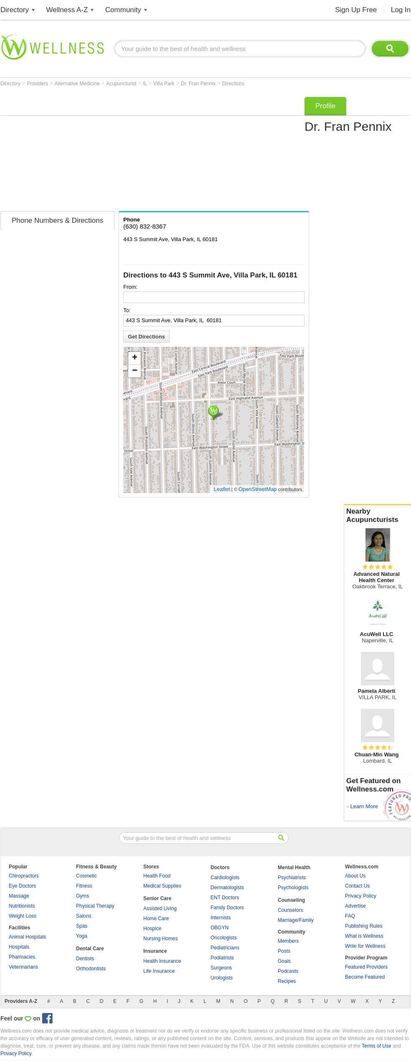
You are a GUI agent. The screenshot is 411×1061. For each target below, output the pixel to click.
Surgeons (221, 968)
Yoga (81, 936)
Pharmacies (22, 957)
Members (288, 941)
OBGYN (219, 928)
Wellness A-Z (67, 10)
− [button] (134, 371)
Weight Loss (22, 916)
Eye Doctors (22, 886)
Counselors (290, 910)
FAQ (350, 916)
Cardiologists (225, 877)
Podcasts (288, 971)
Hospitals (19, 947)
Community (123, 10)
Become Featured (365, 977)
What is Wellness (364, 936)
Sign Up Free (356, 10)
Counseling (291, 900)
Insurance (155, 951)
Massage (19, 896)
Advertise (355, 906)
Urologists (222, 978)
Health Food (156, 876)
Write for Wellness (365, 946)
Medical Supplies (162, 886)
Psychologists (293, 888)
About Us (355, 876)
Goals (284, 961)
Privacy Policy (360, 896)
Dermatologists (227, 888)
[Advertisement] (109, 151)
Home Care (156, 918)
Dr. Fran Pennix (199, 84)
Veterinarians (23, 967)
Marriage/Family (296, 920)
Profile (325, 106)
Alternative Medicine (78, 84)
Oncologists (224, 938)
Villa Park (164, 84)
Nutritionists (22, 906)
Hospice (152, 928)
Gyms (82, 896)
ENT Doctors (225, 898)
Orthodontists (91, 969)
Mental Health (294, 867)
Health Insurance (162, 961)
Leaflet (222, 489)
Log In (401, 10)
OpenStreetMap (257, 489)
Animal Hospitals (27, 937)
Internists (221, 918)
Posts (284, 951)
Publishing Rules (363, 926)
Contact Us (357, 886)
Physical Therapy (95, 906)
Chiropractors (24, 876)
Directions (233, 84)
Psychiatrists (292, 877)
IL (145, 84)
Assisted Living (160, 908)
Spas (81, 926)
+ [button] (134, 358)
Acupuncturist (122, 84)
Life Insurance (159, 971)
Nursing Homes (160, 938)
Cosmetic (86, 876)
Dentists (85, 959)
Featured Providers (366, 967)
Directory (14, 10)
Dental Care (90, 949)
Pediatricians (225, 948)
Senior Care (157, 898)
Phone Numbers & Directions (57, 220)
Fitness (84, 886)
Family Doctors (227, 908)
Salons (83, 916)
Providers (38, 84)
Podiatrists (222, 958)
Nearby (377, 515)
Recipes (287, 981)
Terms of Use (376, 1046)
